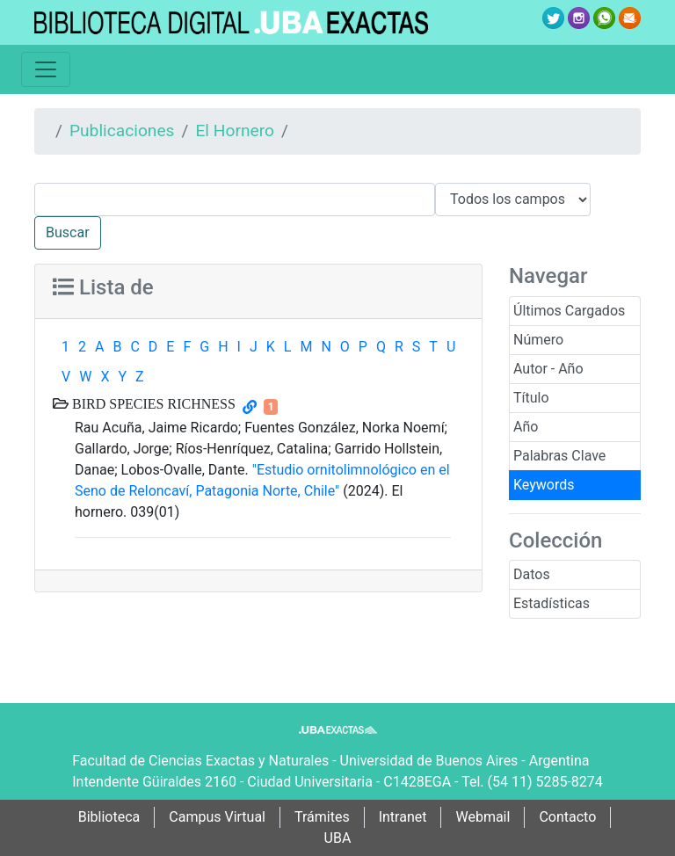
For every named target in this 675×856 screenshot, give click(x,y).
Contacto (567, 817)
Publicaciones (122, 130)
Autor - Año (548, 368)
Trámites (322, 817)
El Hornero (234, 130)
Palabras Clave (559, 455)
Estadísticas (551, 603)
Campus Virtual (217, 817)
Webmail (482, 817)
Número (538, 339)
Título (531, 397)
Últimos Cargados (569, 310)
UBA (338, 838)
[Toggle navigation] (45, 69)
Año (525, 426)
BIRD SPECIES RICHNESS (152, 403)
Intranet (403, 817)
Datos (531, 574)
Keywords (544, 484)
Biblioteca (109, 817)
